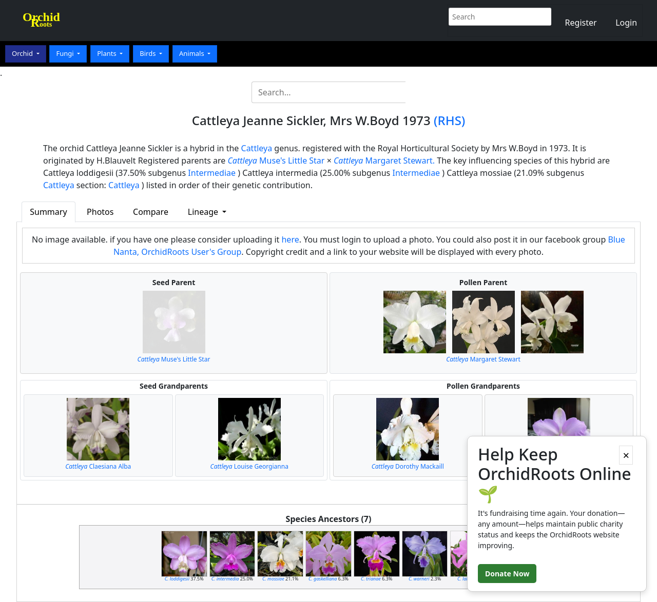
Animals (192, 53)
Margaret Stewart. (384, 160)
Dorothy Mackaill (408, 466)
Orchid (23, 53)
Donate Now (507, 573)
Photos (100, 211)
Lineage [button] (204, 211)
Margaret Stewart (483, 359)
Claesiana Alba (98, 466)
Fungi (65, 53)
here (290, 239)
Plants (107, 53)
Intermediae (212, 172)
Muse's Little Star (275, 160)
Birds (149, 53)
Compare (150, 211)
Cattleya (257, 148)
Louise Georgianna (249, 466)
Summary (48, 211)
